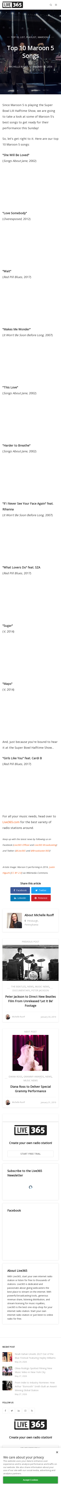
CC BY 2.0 (16, 872)
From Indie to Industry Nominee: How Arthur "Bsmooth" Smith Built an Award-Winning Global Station (36, 1386)
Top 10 (15, 37)
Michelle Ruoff (44, 915)
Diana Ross (15, 1076)
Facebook (20, 890)
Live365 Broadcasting (45, 845)
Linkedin (20, 898)
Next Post (30, 1031)
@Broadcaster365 (40, 850)
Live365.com (11, 822)
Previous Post (30, 941)
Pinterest (41, 898)
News (30, 986)
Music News (42, 986)
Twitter (40, 890)
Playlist (31, 37)
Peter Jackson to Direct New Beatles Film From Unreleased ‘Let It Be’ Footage (30, 1001)
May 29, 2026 (21, 1361)
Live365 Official (21, 845)
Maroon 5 (44, 37)
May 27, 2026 (21, 1376)
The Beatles (18, 986)
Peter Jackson (40, 990)
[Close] (57, 1452)
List (22, 37)
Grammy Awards (34, 1076)
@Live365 (20, 850)
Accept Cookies (30, 1479)
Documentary (21, 990)
